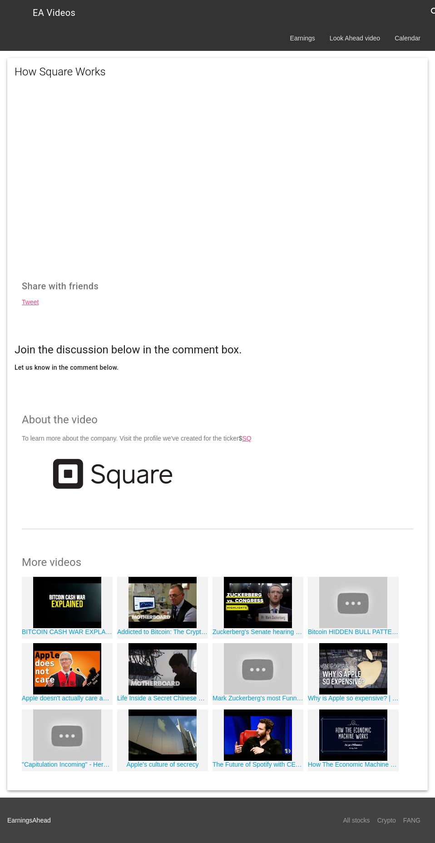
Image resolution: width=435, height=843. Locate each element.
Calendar (407, 38)
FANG (411, 820)
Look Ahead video (355, 38)
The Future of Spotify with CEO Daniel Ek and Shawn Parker (258, 764)
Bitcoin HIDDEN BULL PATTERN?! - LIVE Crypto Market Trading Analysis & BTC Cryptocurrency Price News (353, 631)
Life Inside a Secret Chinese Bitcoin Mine (162, 698)
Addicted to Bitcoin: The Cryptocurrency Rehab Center (162, 631)
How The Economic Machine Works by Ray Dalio (353, 764)
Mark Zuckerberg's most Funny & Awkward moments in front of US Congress (258, 698)
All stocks (356, 820)
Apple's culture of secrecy (162, 764)
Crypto (386, 820)
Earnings (302, 38)
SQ (246, 438)
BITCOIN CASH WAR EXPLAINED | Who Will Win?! (67, 631)
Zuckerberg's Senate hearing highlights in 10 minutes (258, 631)
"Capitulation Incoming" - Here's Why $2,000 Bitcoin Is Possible (67, 764)
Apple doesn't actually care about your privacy (67, 698)
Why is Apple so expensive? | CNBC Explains (353, 698)
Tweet (30, 302)
